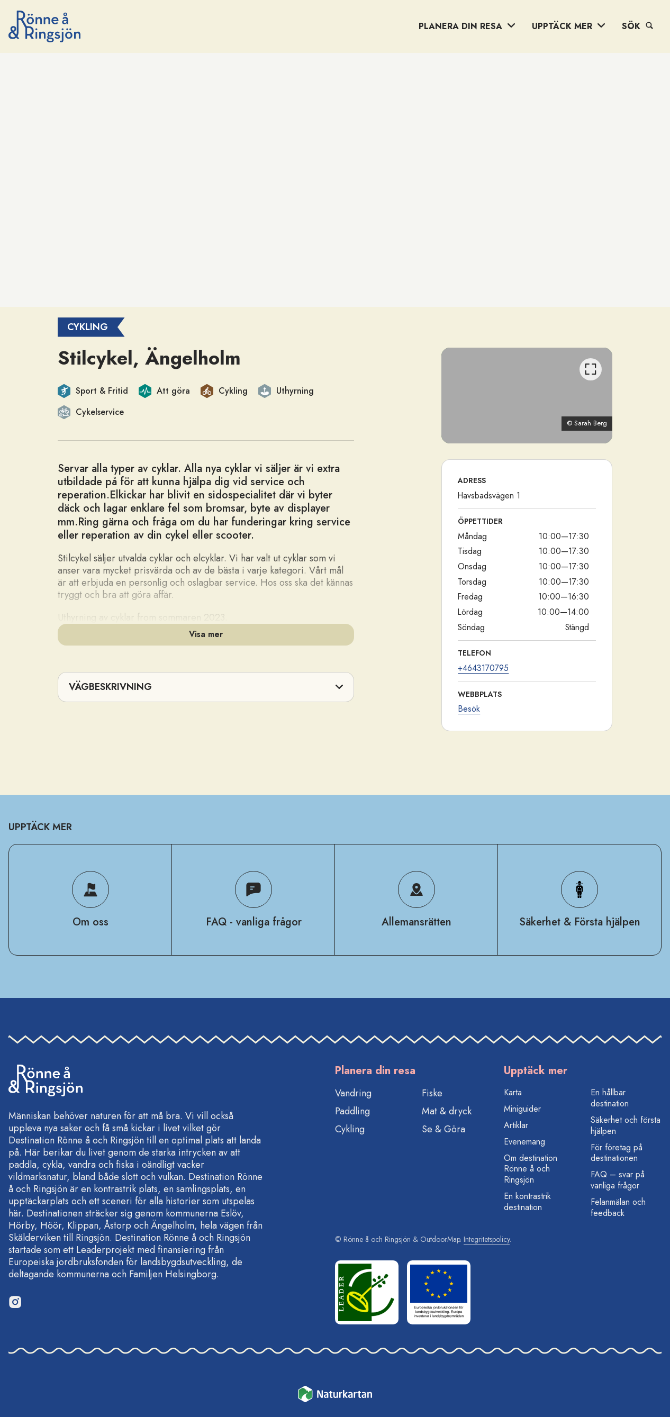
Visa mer (206, 634)
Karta (513, 1092)
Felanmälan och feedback (618, 1207)
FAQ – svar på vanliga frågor (618, 1180)
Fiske (432, 1093)
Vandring (353, 1093)
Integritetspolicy (487, 1239)
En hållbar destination (610, 1098)
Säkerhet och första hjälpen (625, 1125)
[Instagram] (14, 1301)
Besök (469, 709)
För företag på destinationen (616, 1153)
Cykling (350, 1129)
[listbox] (526, 395)
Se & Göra (443, 1129)
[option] (526, 395)
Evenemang (524, 1142)
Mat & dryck (447, 1111)
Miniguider (522, 1109)
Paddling (352, 1111)
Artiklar (516, 1125)
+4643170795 (483, 668)
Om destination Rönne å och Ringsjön (530, 1169)
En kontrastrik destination (527, 1201)
